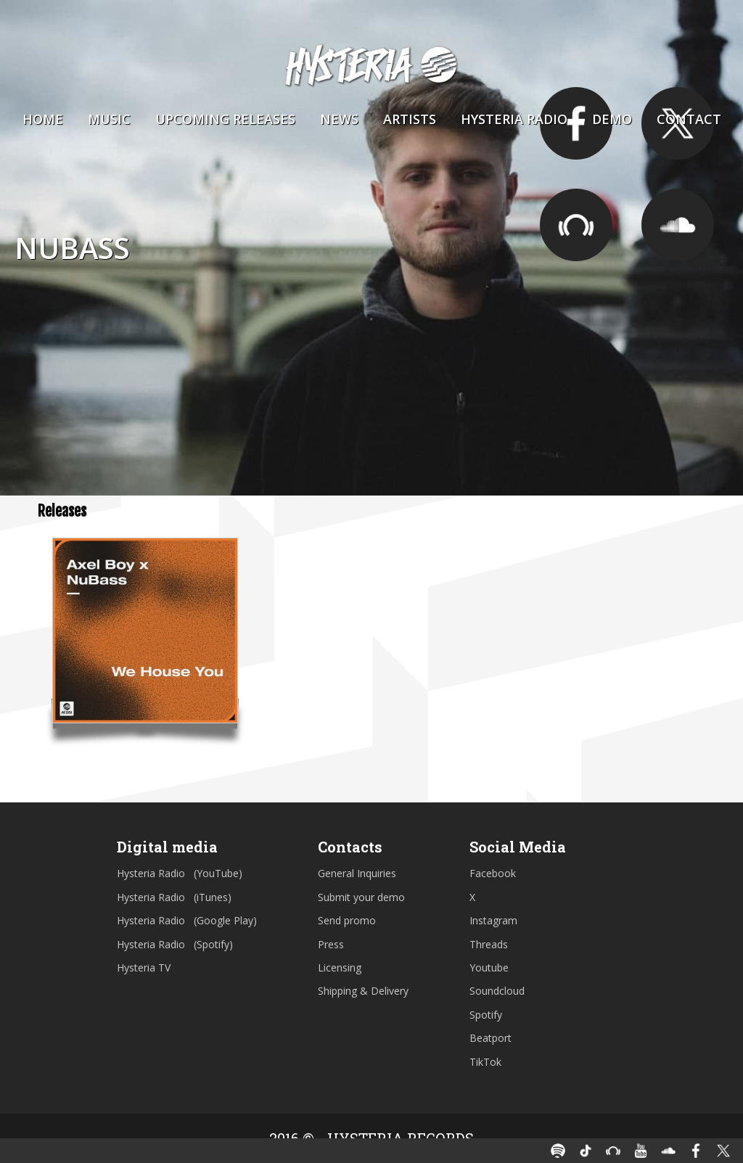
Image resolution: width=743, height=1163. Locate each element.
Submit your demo (361, 897)
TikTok (485, 1062)
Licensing (339, 967)
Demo (612, 119)
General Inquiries (357, 873)
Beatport (490, 1038)
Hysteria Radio (514, 119)
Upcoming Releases (225, 119)
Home (42, 119)
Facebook (492, 873)
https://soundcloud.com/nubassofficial (677, 225)
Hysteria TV (144, 967)
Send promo (347, 920)
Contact (689, 119)
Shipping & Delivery (363, 991)
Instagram (493, 920)
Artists (409, 119)
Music (109, 119)
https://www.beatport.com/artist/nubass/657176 (576, 225)
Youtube (489, 967)
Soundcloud (497, 991)
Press (331, 944)
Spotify (485, 1015)
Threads (488, 944)
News (339, 119)
